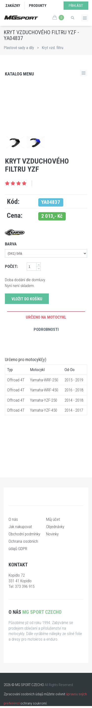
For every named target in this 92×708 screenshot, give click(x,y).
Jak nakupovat (20, 526)
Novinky (52, 533)
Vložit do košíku (27, 299)
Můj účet (53, 519)
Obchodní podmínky (24, 533)
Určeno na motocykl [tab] (46, 317)
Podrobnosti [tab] (46, 329)
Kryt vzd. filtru (52, 47)
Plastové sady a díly (19, 47)
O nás (13, 519)
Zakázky (12, 5)
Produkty (37, 5)
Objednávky (55, 526)
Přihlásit (76, 6)
